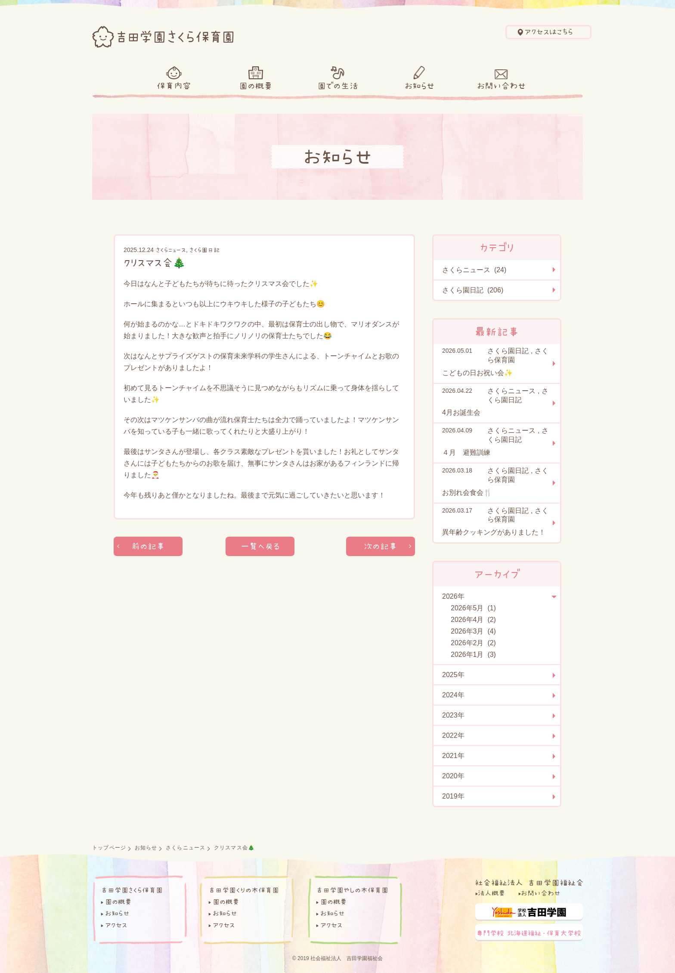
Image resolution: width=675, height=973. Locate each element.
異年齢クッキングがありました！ (493, 532)
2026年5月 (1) (473, 608)
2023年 (453, 715)
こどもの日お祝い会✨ (477, 372)
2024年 (453, 695)
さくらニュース (171, 250)
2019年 (453, 796)
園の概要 (255, 85)
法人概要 (491, 892)
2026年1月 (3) (473, 654)
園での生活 (337, 85)
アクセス (116, 924)
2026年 (453, 596)
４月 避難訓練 (466, 452)
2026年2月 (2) (473, 643)
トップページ (109, 848)
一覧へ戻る (260, 546)
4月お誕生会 (461, 412)
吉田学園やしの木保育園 (352, 889)
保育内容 (174, 85)
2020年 (453, 776)
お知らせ (419, 85)
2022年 (453, 735)
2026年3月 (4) (473, 631)
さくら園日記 (204, 250)
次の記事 (380, 546)
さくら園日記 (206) (472, 290)
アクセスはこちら (548, 32)
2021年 (453, 755)
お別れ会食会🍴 (467, 492)
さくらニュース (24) (474, 270)
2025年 (453, 674)
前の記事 (148, 546)
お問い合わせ (501, 85)
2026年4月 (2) (473, 619)
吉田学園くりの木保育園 (243, 889)
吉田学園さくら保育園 (132, 889)
